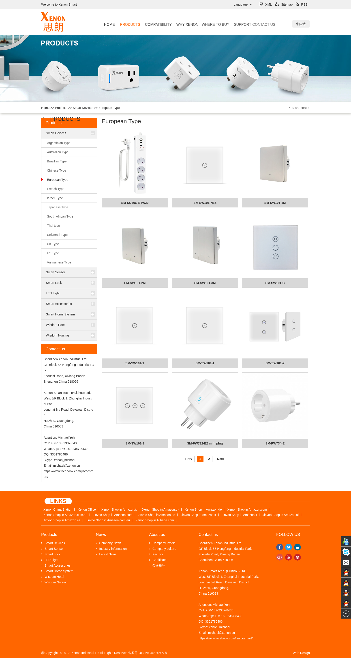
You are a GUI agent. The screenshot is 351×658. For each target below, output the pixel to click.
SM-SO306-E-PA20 (135, 203)
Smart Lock (54, 283)
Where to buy (210, 24)
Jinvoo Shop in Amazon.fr (198, 514)
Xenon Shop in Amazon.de (203, 509)
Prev (188, 459)
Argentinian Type (59, 143)
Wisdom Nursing (57, 335)
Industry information (111, 548)
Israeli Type (55, 198)
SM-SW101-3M (205, 283)
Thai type (53, 225)
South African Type (60, 216)
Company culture (162, 548)
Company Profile (162, 543)
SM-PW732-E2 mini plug (205, 443)
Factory (156, 554)
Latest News (106, 554)
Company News (108, 543)
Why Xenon (184, 24)
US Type (53, 253)
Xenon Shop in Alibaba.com (154, 520)
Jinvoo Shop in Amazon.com (113, 514)
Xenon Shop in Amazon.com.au (65, 514)
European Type (109, 108)
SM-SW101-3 (134, 443)
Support (237, 24)
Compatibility (156, 24)
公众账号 (157, 565)
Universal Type (57, 235)
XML (266, 4)
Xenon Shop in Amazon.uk (160, 509)
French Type (55, 189)
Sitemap (284, 4)
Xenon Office (87, 509)
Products (129, 24)
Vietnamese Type (59, 262)
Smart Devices (83, 108)
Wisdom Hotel (55, 325)
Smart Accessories (59, 304)
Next (220, 459)
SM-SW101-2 (274, 363)
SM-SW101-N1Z (204, 203)
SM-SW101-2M (135, 283)
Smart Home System (60, 314)
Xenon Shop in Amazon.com (247, 509)
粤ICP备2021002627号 (153, 653)
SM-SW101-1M (275, 203)
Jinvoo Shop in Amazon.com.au (108, 520)
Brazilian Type (57, 161)
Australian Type (57, 152)
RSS (302, 4)
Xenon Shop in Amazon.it (119, 509)
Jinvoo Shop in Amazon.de (156, 514)
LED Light (53, 293)
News (101, 534)
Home (109, 24)
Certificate (158, 560)
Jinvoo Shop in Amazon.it (239, 514)
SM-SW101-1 (204, 363)
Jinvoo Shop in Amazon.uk (281, 514)
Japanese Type (57, 207)
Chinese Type (56, 170)
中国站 (301, 24)
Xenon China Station (57, 509)
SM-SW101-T (134, 363)
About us (157, 534)
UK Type (53, 244)
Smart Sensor (55, 272)
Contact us (254, 24)
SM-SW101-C (275, 283)
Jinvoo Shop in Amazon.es (61, 520)
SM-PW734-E (275, 443)
